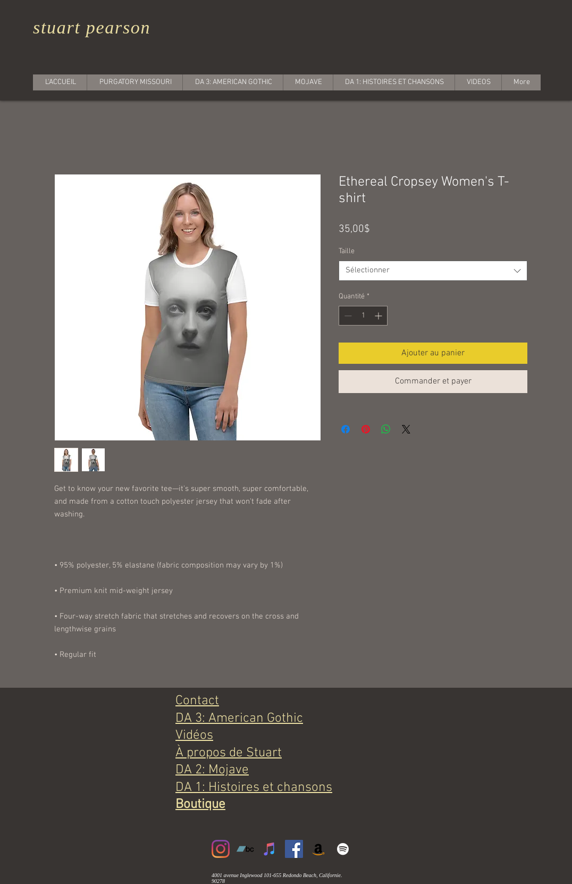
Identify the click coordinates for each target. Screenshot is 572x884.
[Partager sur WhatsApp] (386, 429)
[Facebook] (294, 849)
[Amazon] (318, 849)
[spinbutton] (363, 315)
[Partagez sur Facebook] (345, 429)
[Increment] (379, 315)
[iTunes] (269, 849)
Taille (347, 251)
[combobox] (433, 271)
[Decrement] (347, 315)
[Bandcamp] (245, 849)
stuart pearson (91, 27)
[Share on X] (406, 429)
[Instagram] (221, 849)
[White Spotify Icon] (343, 849)
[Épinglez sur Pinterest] (365, 429)
